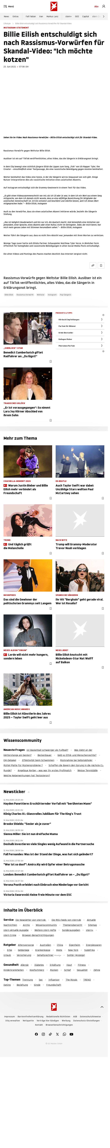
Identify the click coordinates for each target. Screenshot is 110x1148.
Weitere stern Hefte (45, 930)
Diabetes (39, 964)
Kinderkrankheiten (14, 970)
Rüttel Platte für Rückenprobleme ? (23, 765)
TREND (87, 979)
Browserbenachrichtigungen (59, 1025)
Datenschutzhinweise (90, 1016)
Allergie (24, 964)
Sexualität (82, 970)
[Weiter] (103, 16)
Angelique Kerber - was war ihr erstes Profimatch (44, 770)
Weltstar (40, 295)
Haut (69, 964)
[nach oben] (102, 1007)
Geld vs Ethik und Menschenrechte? (77, 755)
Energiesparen (94, 944)
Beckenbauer (45, 755)
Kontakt (39, 1025)
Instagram (52, 295)
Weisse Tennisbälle (87, 770)
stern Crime (97, 16)
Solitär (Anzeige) (76, 955)
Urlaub (7, 955)
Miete (59, 950)
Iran (41, 16)
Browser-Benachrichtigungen (38, 935)
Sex (41, 979)
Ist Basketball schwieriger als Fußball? (47, 750)
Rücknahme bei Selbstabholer (76, 760)
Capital (85, 16)
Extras (16, 16)
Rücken (54, 970)
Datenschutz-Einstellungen (86, 1020)
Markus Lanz (52, 16)
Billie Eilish (9, 295)
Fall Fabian (31, 16)
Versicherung (24, 955)
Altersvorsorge (26, 944)
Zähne (96, 970)
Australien (45, 944)
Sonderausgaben (71, 930)
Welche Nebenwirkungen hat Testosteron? (27, 775)
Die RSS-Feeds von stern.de (66, 919)
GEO (77, 16)
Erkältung (55, 964)
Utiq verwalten (12, 1020)
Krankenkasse (42, 950)
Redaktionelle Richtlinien (58, 1016)
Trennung (27, 979)
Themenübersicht (72, 925)
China (60, 944)
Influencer (54, 979)
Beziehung (22, 984)
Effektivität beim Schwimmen (38, 760)
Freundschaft (53, 984)
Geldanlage (23, 950)
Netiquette (28, 1020)
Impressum (9, 1016)
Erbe (9, 950)
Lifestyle (7, 23)
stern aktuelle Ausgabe (16, 930)
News (6, 16)
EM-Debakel (10, 760)
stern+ (68, 16)
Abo (96, 6)
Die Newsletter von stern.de (30, 919)
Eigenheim (74, 944)
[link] (104, 6)
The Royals (71, 979)
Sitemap (92, 925)
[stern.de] (54, 6)
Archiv (26, 925)
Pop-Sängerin (65, 295)
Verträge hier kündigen (48, 1020)
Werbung (66, 1020)
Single (37, 984)
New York (73, 950)
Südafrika (89, 950)
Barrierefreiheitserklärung (30, 1016)
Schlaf (67, 970)
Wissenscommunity (46, 925)
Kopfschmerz (37, 970)
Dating (7, 984)
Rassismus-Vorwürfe (25, 295)
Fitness (82, 964)
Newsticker (15, 791)
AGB (75, 1016)
